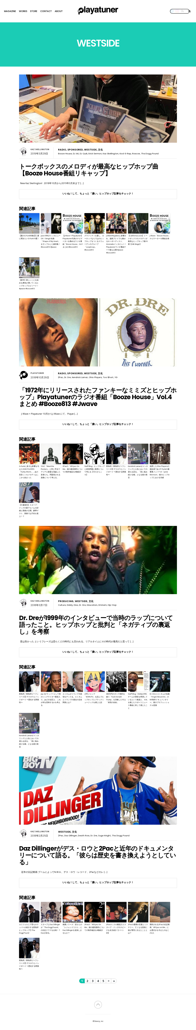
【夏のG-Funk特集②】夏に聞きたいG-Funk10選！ (29, 237)
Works (23, 11)
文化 (100, 149)
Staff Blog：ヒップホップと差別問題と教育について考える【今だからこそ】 (94, 470)
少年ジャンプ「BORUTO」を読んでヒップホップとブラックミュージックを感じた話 (94, 698)
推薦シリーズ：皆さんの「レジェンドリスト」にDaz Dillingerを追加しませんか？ (72, 928)
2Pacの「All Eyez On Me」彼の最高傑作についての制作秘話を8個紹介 (73, 469)
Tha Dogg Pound (150, 153)
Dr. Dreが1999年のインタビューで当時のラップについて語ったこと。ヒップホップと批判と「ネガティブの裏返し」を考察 (96, 624)
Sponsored (75, 149)
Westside (90, 149)
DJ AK (76, 153)
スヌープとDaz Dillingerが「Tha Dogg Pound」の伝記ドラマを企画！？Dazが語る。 (50, 928)
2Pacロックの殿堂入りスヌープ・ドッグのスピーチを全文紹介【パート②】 (116, 928)
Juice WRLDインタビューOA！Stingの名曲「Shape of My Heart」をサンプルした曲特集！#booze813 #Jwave (50, 241)
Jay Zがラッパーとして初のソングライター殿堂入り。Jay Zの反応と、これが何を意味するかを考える (51, 699)
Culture (62, 605)
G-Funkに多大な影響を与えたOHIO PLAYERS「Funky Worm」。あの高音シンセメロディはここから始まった (29, 472)
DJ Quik (83, 153)
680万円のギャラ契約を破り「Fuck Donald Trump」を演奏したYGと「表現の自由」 (116, 698)
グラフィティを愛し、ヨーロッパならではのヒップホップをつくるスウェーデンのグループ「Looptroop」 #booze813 (94, 242)
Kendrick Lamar (80, 377)
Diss (76, 605)
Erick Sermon (95, 153)
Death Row (83, 835)
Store (33, 11)
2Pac (60, 377)
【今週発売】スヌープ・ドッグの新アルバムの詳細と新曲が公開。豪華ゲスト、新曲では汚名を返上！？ (29, 510)
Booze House (65, 153)
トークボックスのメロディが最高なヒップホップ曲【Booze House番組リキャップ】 (88, 170)
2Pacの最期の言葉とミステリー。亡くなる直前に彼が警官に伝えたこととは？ (138, 928)
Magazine (10, 11)
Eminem (103, 605)
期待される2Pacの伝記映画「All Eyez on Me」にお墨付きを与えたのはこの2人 (160, 928)
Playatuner (37, 373)
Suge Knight (104, 835)
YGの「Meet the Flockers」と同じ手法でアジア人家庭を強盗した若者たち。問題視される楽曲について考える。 (50, 472)
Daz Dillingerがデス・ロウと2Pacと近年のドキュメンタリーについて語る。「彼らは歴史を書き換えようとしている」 (97, 855)
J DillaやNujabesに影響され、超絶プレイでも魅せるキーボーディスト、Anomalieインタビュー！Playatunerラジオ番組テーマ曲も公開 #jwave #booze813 (116, 244)
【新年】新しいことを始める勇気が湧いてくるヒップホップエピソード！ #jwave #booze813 (29, 284)
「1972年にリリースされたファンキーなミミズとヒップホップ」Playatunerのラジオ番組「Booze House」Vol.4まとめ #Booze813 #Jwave (98, 397)
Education (92, 605)
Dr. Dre (67, 377)
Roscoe (136, 153)
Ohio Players (95, 377)
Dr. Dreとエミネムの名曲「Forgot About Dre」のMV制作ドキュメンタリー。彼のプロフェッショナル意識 (160, 699)
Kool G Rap (125, 153)
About (59, 11)
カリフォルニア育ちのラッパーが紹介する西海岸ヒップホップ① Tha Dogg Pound (29, 928)
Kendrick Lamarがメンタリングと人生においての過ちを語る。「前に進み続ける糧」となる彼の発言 (138, 472)
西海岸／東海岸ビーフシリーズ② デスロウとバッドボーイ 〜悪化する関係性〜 (116, 470)
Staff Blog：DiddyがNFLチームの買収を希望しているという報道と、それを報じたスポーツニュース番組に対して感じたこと (137, 701)
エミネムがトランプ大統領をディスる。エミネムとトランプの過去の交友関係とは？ (72, 698)
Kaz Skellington (40, 149)
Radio (62, 149)
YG (116, 377)
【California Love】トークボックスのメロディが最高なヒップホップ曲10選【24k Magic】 (138, 239)
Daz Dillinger (70, 835)
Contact (46, 11)
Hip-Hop (112, 605)
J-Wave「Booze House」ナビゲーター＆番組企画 (160, 237)
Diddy (70, 605)
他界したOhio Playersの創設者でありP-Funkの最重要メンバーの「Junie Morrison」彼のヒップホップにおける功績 (160, 472)
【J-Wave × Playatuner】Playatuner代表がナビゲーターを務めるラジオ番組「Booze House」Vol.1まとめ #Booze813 (73, 241)
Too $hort (108, 377)
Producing (66, 601)
